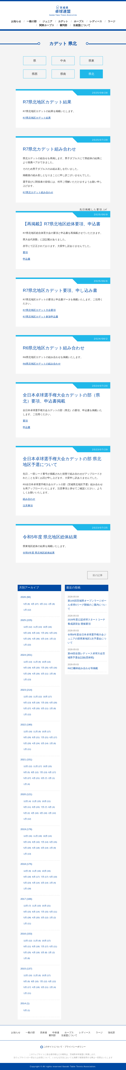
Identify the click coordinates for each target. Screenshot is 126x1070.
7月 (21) (44, 737)
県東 (91, 60)
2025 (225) (26, 620)
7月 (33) (44, 703)
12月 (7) (27, 906)
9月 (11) (27, 807)
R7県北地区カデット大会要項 (39, 310)
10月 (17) (47, 697)
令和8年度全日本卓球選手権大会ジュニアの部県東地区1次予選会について (87, 638)
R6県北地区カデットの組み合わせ (41, 363)
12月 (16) (28, 836)
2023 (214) (26, 690)
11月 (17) (37, 766)
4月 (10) (35, 813)
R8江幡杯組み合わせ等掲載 (83, 668)
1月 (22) (27, 645)
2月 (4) (52, 883)
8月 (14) (36, 912)
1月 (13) (27, 679)
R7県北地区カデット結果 (47, 102)
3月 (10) (43, 813)
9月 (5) (27, 772)
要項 (25, 252)
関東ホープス (46, 25)
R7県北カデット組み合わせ (49, 149)
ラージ (111, 21)
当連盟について (81, 25)
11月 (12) (37, 697)
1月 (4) (27, 784)
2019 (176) (26, 829)
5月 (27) (27, 708)
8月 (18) (36, 703)
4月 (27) (35, 604)
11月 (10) (36, 906)
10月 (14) (47, 836)
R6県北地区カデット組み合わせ (54, 347)
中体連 (55, 1032)
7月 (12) (43, 981)
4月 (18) (36, 848)
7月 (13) (43, 772)
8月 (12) (35, 772)
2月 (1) (51, 778)
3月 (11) (43, 604)
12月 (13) (28, 662)
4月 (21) (36, 778)
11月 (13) (37, 627)
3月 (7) (44, 778)
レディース (96, 21)
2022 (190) (26, 724)
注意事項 (28, 505)
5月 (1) (27, 1010)
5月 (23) (27, 883)
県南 (63, 73)
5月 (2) (27, 813)
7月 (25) (44, 633)
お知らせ (16, 21)
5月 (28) (27, 917)
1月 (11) (27, 749)
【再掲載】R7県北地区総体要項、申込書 (61, 223)
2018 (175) (26, 864)
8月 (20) (36, 668)
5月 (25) (27, 639)
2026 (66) (25, 597)
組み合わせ (29, 499)
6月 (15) (53, 842)
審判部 (63, 25)
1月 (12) (27, 610)
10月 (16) (47, 627)
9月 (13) (27, 703)
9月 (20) (27, 633)
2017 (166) (26, 899)
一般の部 (32, 21)
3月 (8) (44, 952)
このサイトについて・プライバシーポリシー (64, 1047)
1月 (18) (27, 889)
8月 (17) (36, 877)
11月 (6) (37, 941)
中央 (63, 60)
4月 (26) (36, 674)
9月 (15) (27, 842)
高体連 (43, 1032)
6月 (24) (53, 633)
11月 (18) (37, 836)
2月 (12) (52, 813)
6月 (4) (51, 807)
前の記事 (97, 575)
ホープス (79, 21)
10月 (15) (47, 766)
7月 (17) (44, 877)
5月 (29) (27, 674)
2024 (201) (26, 655)
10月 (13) (46, 662)
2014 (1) (25, 1003)
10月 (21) (46, 906)
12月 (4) (27, 801)
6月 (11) (53, 912)
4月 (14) (36, 883)
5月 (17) (27, 987)
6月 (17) (53, 737)
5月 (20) (27, 743)
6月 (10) (53, 877)
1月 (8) (27, 958)
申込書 (26, 259)
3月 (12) (44, 917)
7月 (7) (44, 807)
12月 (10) (28, 697)
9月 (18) (27, 668)
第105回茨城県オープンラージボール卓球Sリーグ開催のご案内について (87, 604)
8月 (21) (36, 737)
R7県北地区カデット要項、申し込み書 (60, 290)
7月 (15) (44, 912)
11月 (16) (36, 871)
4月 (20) (36, 917)
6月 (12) (52, 981)
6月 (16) (53, 668)
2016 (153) (26, 933)
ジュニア (47, 21)
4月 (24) (36, 743)
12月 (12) (28, 627)
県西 (34, 73)
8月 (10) (36, 842)
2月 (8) (51, 604)
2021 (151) (26, 759)
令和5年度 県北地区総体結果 (50, 536)
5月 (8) (27, 604)
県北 (91, 73)
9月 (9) (27, 981)
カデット (63, 21)
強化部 (111, 1032)
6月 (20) (53, 703)
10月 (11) (46, 801)
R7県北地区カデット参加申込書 (40, 316)
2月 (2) (52, 639)
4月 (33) (36, 708)
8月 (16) (36, 633)
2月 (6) (52, 743)
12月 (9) (27, 871)
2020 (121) (26, 794)
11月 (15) (36, 801)
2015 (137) (26, 968)
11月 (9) (37, 662)
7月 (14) (44, 842)
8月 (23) (36, 807)
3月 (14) (44, 639)
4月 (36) (36, 639)
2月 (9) (52, 848)
